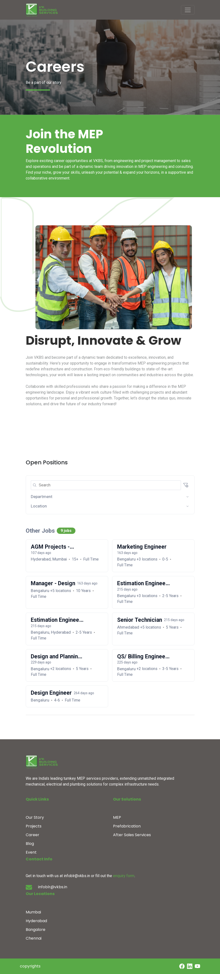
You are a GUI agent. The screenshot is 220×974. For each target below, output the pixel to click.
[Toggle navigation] (188, 10)
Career (32, 835)
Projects (33, 826)
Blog (30, 843)
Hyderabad (36, 921)
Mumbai (33, 912)
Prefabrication (127, 826)
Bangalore (35, 929)
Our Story (35, 817)
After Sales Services (132, 835)
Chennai (33, 938)
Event (31, 852)
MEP (117, 817)
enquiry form (123, 875)
